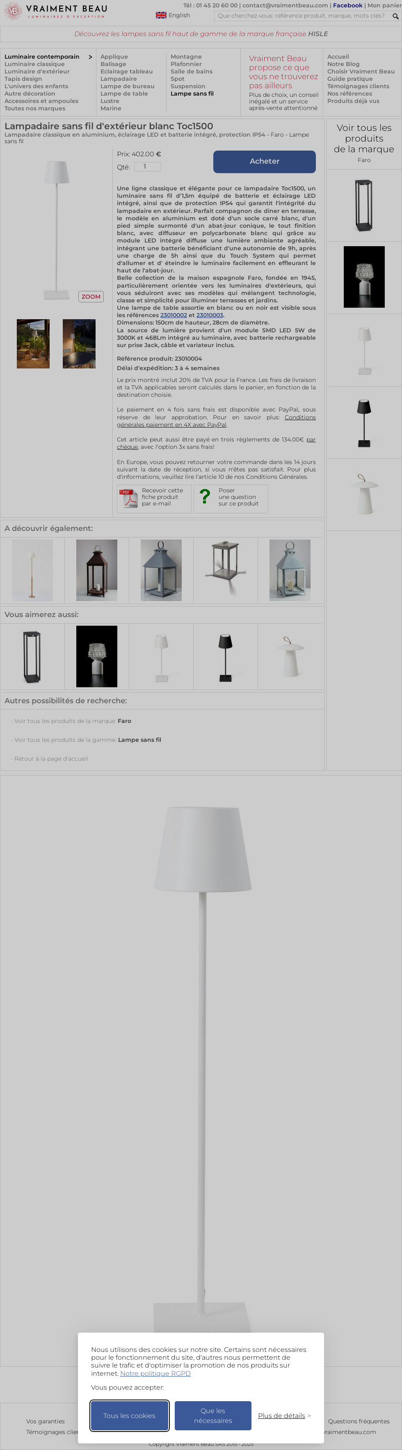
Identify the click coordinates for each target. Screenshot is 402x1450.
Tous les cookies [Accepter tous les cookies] (129, 1416)
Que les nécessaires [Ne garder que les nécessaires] (213, 1416)
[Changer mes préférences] (280, 1415)
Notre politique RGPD (155, 1373)
